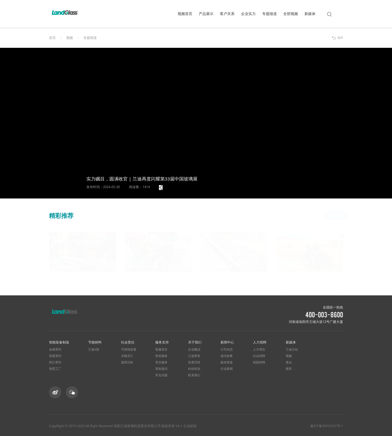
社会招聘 (259, 355)
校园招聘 (259, 361)
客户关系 (227, 13)
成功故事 (227, 355)
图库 (289, 368)
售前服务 (161, 355)
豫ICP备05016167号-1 (326, 425)
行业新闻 (227, 368)
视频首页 (185, 13)
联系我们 (194, 374)
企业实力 (248, 13)
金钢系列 (55, 349)
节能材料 (95, 341)
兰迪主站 (292, 349)
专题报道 (269, 13)
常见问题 (161, 374)
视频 (69, 38)
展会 (289, 361)
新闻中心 (227, 341)
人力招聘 (259, 341)
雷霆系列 (55, 355)
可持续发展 (128, 349)
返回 (340, 38)
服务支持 (162, 341)
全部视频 (290, 13)
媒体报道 (227, 361)
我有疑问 (161, 368)
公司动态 (227, 349)
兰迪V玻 (93, 349)
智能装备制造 (59, 341)
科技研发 (194, 368)
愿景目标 (127, 361)
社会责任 (127, 341)
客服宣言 (161, 349)
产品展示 (206, 13)
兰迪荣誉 (194, 355)
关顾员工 (127, 355)
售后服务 (161, 361)
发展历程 (194, 361)
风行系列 (55, 361)
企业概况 (194, 349)
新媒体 (309, 13)
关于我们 (195, 341)
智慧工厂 (55, 368)
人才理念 (259, 349)
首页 (52, 38)
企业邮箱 (190, 425)
